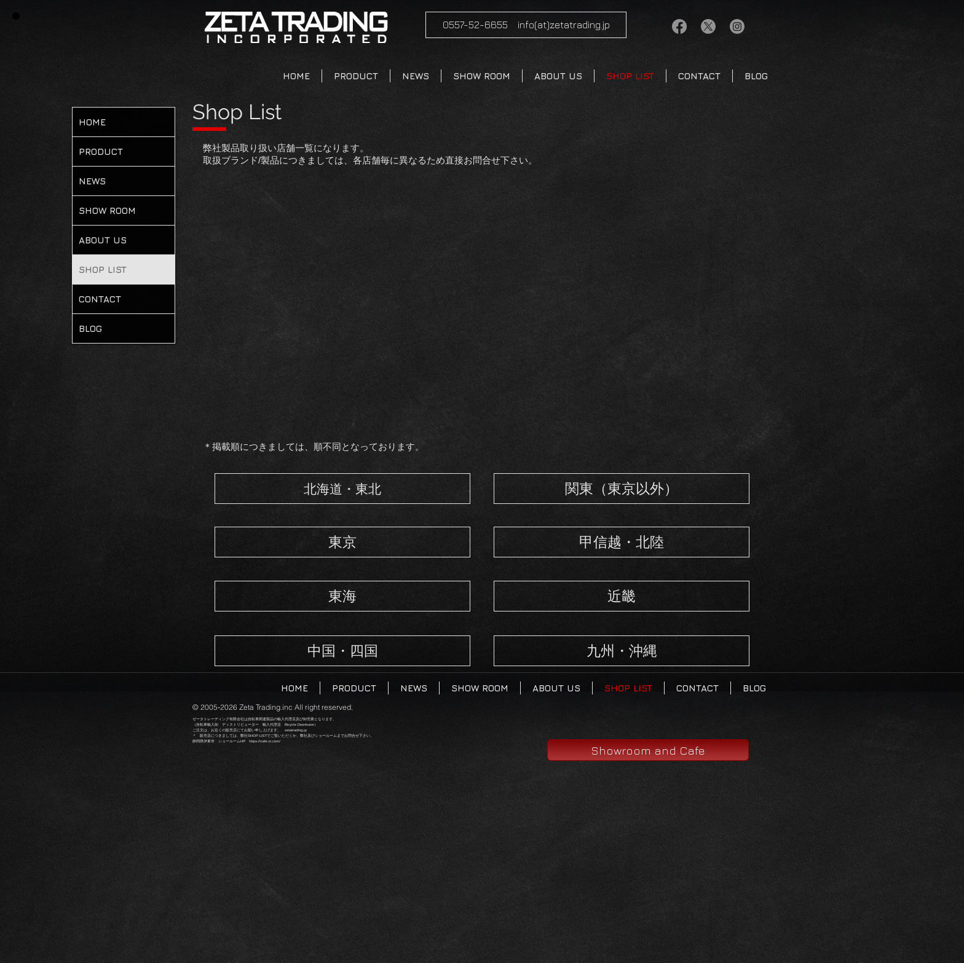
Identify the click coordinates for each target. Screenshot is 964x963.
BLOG (90, 328)
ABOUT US (103, 240)
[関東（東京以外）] (621, 488)
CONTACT (100, 299)
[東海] (342, 596)
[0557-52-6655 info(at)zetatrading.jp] (525, 25)
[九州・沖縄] (621, 650)
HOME (92, 122)
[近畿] (621, 596)
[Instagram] (737, 26)
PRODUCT (101, 151)
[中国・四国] (342, 650)
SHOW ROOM (107, 210)
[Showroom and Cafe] (648, 750)
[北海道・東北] (342, 488)
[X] (708, 26)
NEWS (92, 181)
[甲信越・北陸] (621, 542)
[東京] (342, 542)
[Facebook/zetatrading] (679, 26)
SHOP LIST (103, 269)
